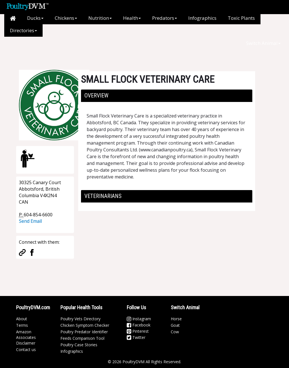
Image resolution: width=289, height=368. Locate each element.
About (21, 318)
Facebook (138, 325)
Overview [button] (96, 95)
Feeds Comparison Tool (82, 338)
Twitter (136, 337)
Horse (176, 318)
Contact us (26, 349)
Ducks (35, 18)
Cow (175, 331)
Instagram (139, 318)
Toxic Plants (241, 18)
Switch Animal (263, 43)
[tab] (166, 96)
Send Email (30, 221)
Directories (23, 30)
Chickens (66, 18)
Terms (22, 325)
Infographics (202, 18)
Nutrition (100, 18)
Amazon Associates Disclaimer (26, 337)
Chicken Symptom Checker (84, 325)
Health (132, 18)
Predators (164, 18)
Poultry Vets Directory (80, 318)
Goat (175, 325)
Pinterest (138, 331)
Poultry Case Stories (78, 344)
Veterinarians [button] (103, 196)
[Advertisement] (110, 49)
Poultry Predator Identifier (84, 331)
